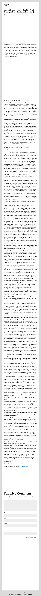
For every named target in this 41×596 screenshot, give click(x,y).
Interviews (9, 14)
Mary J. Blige (32, 206)
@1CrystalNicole (24, 466)
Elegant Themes (18, 594)
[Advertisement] (22, 476)
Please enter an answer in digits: (10, 529)
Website (5, 523)
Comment (6, 499)
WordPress (29, 594)
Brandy (5, 458)
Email (5, 518)
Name (5, 512)
